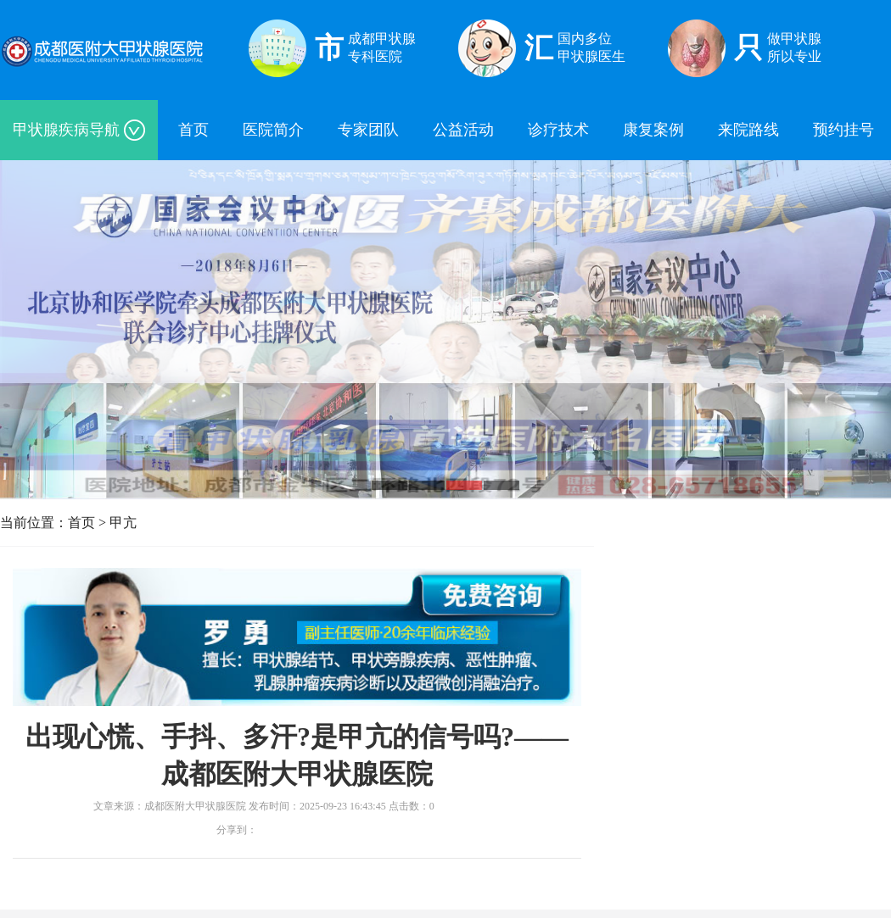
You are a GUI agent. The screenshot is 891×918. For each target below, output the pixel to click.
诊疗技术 (558, 129)
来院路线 (748, 129)
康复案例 (653, 129)
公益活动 (463, 129)
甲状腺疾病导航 (79, 130)
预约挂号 (843, 129)
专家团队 (368, 129)
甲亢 (123, 522)
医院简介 (273, 129)
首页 (193, 129)
